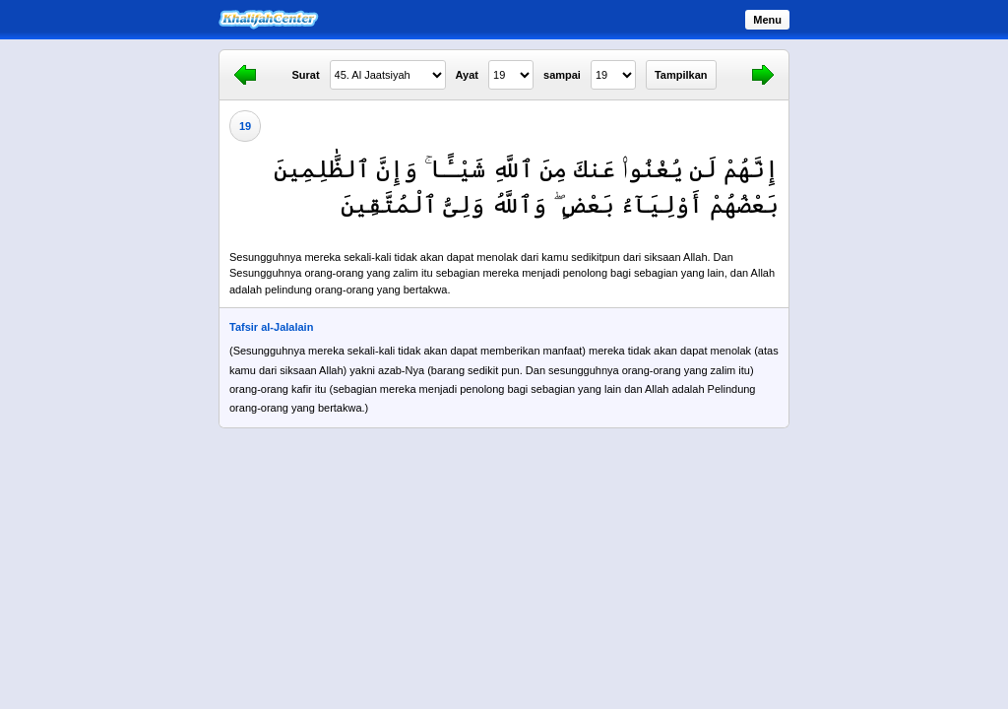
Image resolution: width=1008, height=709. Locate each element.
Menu (767, 20)
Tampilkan (681, 75)
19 (245, 126)
